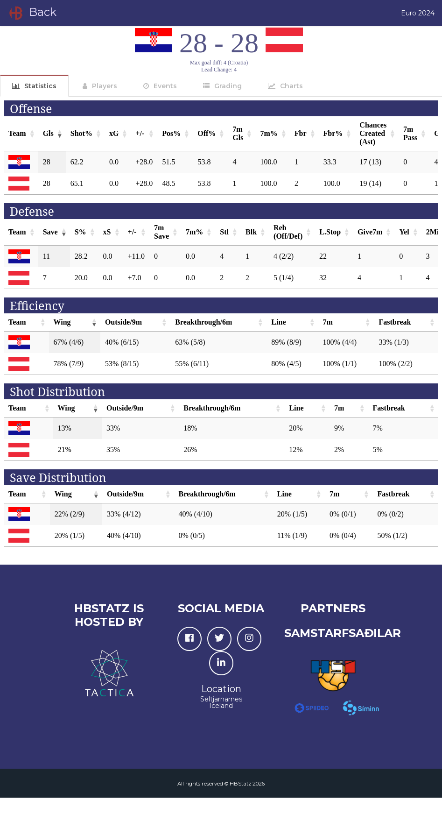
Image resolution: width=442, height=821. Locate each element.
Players (104, 86)
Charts (291, 86)
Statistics (40, 86)
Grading (228, 86)
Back (31, 13)
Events (165, 86)
